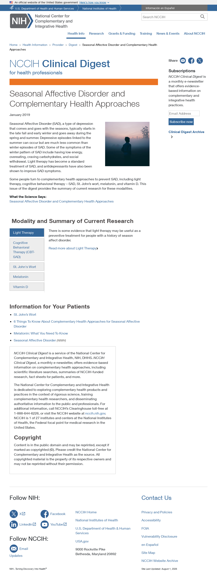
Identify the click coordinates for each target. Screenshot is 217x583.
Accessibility (151, 520)
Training (146, 33)
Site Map (148, 552)
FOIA (145, 528)
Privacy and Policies (156, 512)
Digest (73, 44)
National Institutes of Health (99, 8)
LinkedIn (25, 524)
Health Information (35, 44)
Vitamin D (20, 287)
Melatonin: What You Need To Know (41, 333)
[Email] (184, 113)
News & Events (168, 33)
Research (96, 33)
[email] (182, 60)
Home (14, 44)
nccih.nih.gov (95, 413)
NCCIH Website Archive (159, 561)
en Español (149, 544)
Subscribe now (181, 122)
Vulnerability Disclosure (159, 536)
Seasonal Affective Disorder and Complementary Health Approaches (62, 201)
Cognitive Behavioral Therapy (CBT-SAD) (24, 250)
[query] (174, 16)
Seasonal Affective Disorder (35, 340)
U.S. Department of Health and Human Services (44, 8)
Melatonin (20, 277)
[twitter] (200, 60)
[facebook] (191, 60)
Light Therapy (23, 232)
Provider (58, 44)
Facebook (57, 514)
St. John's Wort (24, 267)
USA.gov (82, 541)
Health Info (76, 33)
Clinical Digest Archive (186, 132)
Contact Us (156, 497)
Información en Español (160, 8)
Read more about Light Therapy (72, 248)
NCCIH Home (86, 512)
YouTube (56, 524)
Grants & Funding (121, 33)
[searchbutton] (202, 17)
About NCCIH (194, 33)
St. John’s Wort (25, 314)
